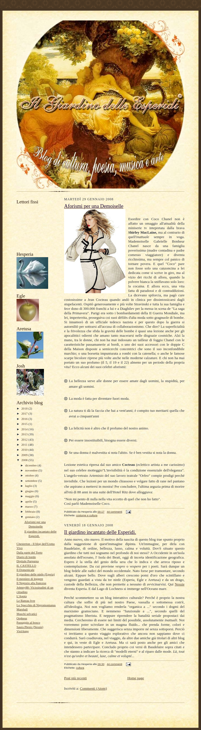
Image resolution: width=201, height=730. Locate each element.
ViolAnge (23, 631)
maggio (30, 496)
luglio (29, 485)
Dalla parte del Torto (29, 552)
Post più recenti (75, 678)
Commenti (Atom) (93, 688)
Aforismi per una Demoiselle (93, 206)
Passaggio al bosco (28, 622)
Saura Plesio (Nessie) (30, 627)
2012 (24, 439)
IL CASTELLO (26, 565)
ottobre (30, 475)
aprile (29, 501)
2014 (24, 429)
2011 (24, 444)
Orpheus (22, 618)
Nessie (179, 584)
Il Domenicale (25, 569)
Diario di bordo (26, 557)
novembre (31, 470)
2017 (24, 413)
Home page (135, 678)
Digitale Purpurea (28, 561)
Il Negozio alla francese (31, 583)
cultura (80, 667)
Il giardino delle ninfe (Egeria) (36, 574)
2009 (24, 455)
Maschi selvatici (27, 613)
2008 (24, 460)
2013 (24, 434)
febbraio (30, 511)
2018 (24, 408)
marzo (29, 506)
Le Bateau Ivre (26, 600)
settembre (31, 480)
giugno (30, 491)
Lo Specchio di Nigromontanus (36, 605)
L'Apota (22, 596)
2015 (24, 424)
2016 (24, 418)
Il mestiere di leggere (30, 578)
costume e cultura (86, 515)
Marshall (22, 609)
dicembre (31, 465)
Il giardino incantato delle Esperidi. (100, 532)
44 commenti (114, 511)
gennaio (30, 517)
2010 (24, 449)
